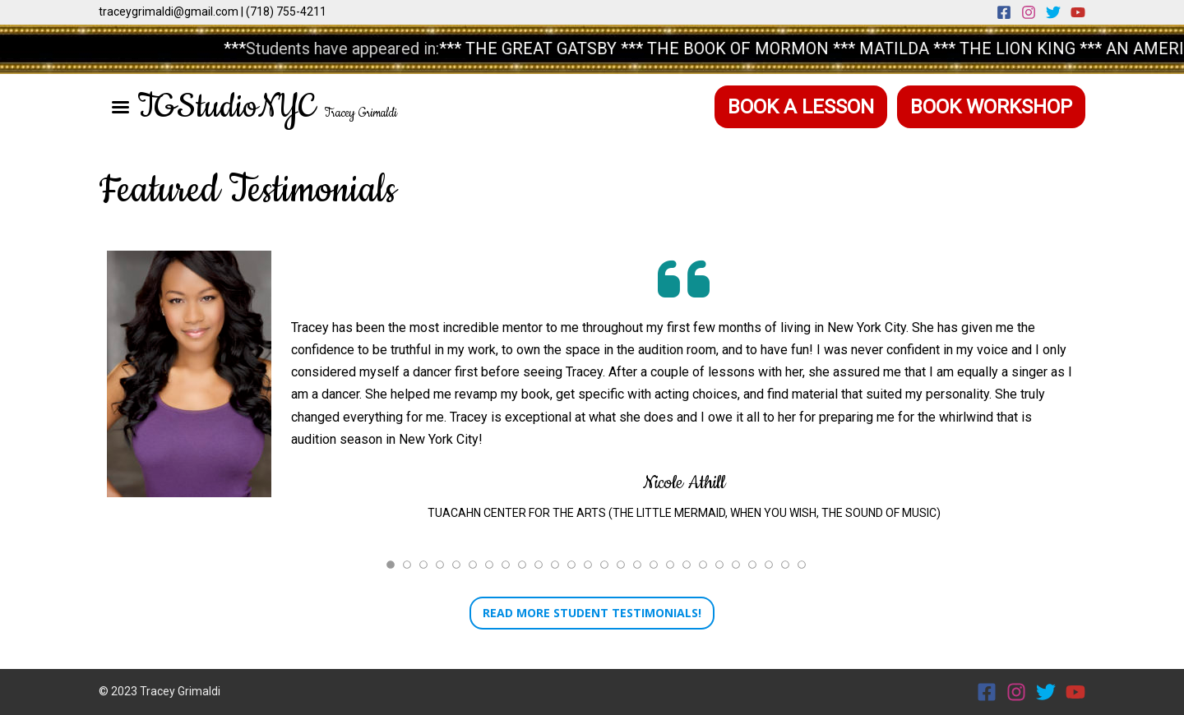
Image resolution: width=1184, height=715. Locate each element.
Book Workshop (991, 106)
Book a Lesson (801, 106)
